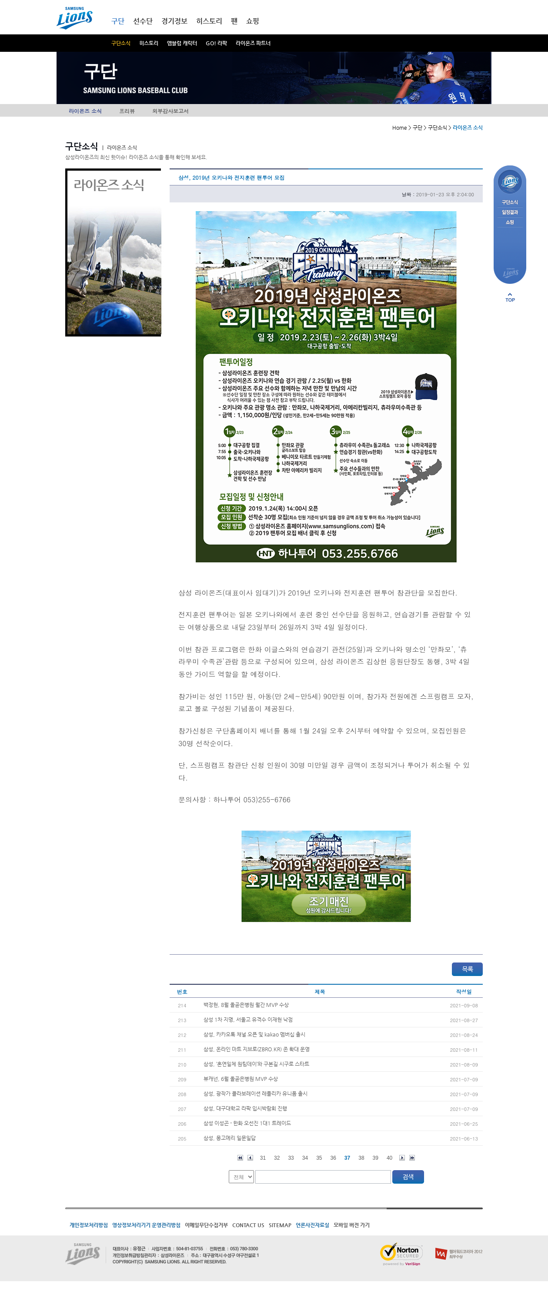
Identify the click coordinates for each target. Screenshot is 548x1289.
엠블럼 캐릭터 (182, 43)
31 (263, 1158)
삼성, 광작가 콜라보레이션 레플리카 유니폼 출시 (255, 1093)
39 (375, 1158)
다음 (402, 1158)
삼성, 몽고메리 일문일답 (230, 1138)
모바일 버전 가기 (352, 1225)
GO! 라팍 (216, 43)
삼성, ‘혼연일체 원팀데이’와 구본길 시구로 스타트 (256, 1064)
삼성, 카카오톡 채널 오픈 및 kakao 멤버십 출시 (254, 1034)
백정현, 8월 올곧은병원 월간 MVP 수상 (246, 1005)
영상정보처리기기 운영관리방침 (146, 1225)
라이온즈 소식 (85, 110)
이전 (250, 1158)
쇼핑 (252, 21)
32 (277, 1158)
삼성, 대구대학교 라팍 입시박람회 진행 (245, 1108)
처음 (240, 1158)
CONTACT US (248, 1225)
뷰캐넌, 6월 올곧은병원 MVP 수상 (241, 1079)
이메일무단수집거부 (206, 1225)
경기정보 (174, 21)
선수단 (143, 21)
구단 (117, 21)
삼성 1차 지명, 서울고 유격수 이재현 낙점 (248, 1019)
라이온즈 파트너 (253, 43)
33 (291, 1158)
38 (361, 1158)
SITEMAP (280, 1225)
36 (333, 1158)
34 (305, 1158)
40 (389, 1158)
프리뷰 (127, 110)
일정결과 (510, 213)
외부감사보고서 (170, 110)
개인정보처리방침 (89, 1225)
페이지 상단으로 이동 (510, 297)
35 (319, 1158)
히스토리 (148, 43)
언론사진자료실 (312, 1225)
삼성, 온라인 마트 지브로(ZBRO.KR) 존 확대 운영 (257, 1049)
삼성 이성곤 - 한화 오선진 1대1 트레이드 (247, 1123)
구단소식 (120, 43)
